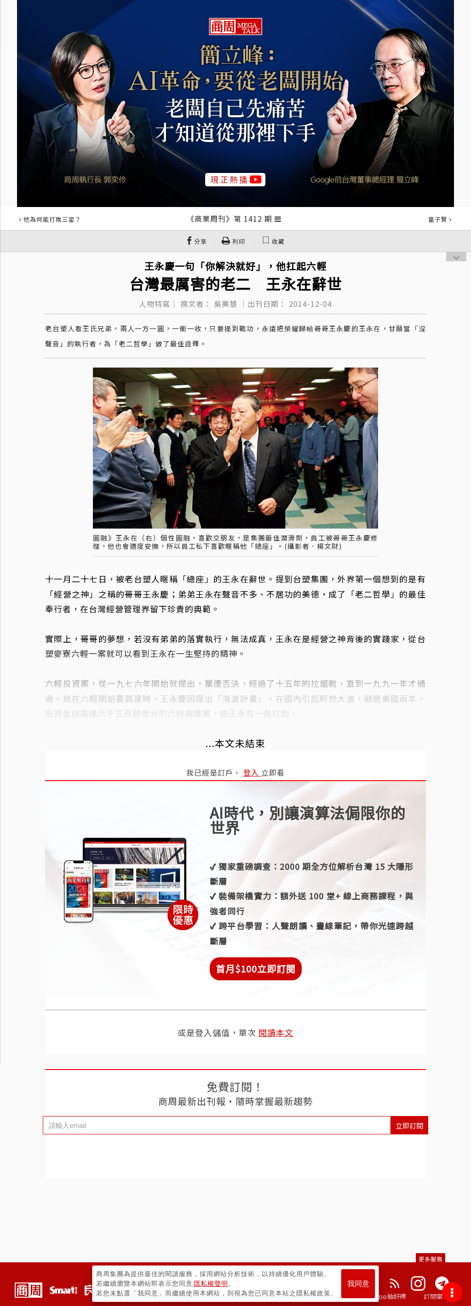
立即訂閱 (409, 1125)
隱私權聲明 (211, 1283)
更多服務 (430, 1259)
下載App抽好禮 (384, 1296)
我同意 (358, 1284)
